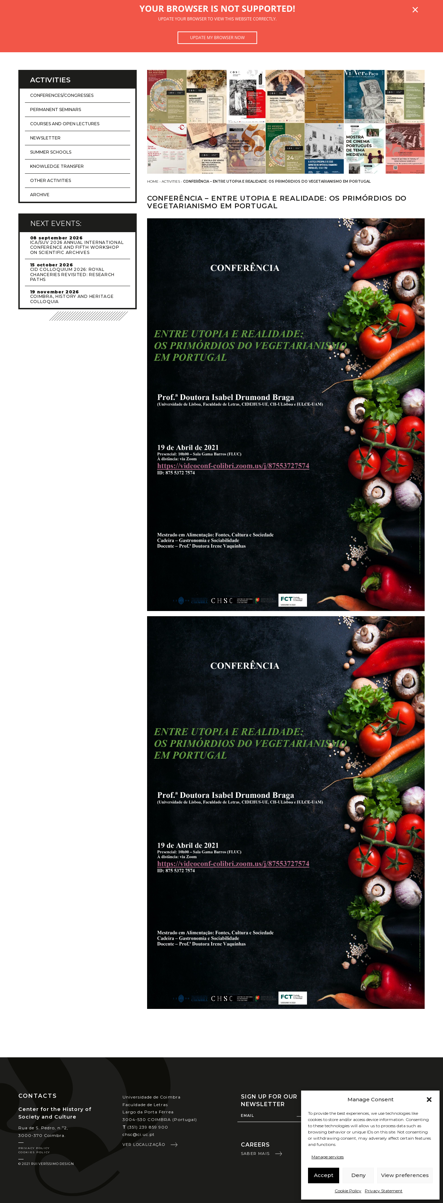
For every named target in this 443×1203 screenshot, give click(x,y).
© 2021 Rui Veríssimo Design (46, 1164)
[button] (429, 1099)
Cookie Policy (348, 1190)
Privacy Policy (34, 1148)
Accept (323, 1175)
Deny (358, 1175)
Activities (171, 181)
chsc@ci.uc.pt (139, 1134)
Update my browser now (217, 37)
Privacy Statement (384, 1190)
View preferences (405, 1175)
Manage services (327, 1156)
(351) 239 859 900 (146, 1127)
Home (153, 181)
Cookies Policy (34, 1152)
